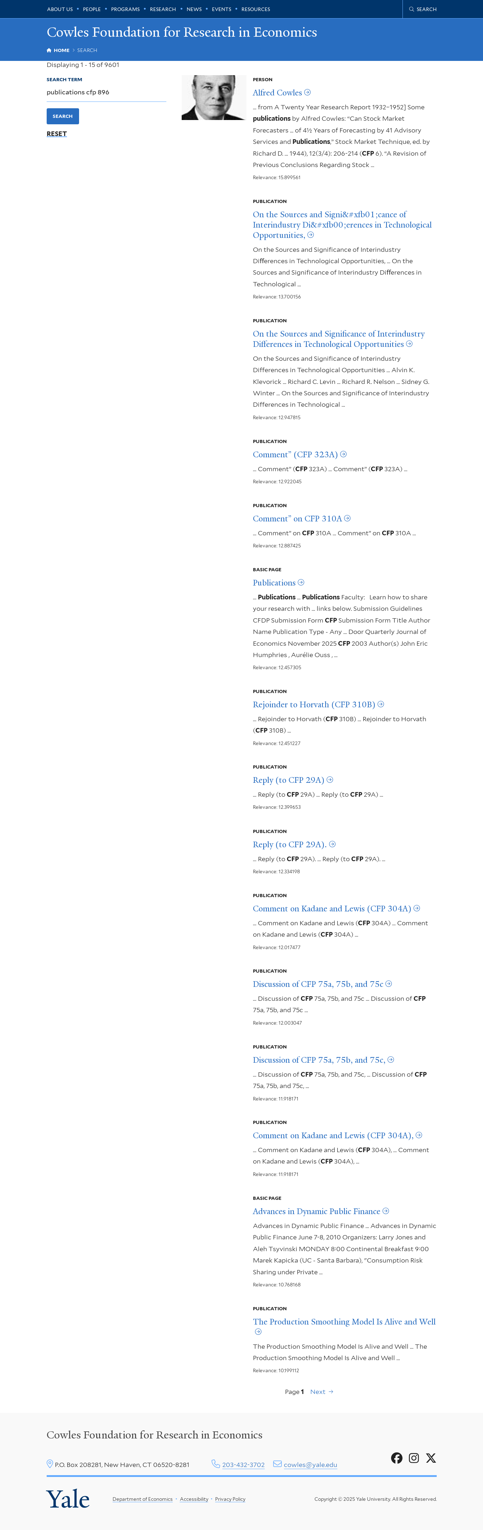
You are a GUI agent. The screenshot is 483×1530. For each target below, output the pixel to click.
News (194, 9)
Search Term (64, 79)
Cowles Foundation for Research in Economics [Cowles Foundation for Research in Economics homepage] (182, 32)
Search (63, 116)
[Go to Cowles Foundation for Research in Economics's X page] (431, 1458)
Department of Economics (143, 1499)
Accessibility (194, 1499)
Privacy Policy (230, 1499)
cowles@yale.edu (310, 1464)
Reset (57, 134)
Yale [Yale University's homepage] (68, 1499)
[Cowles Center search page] (422, 9)
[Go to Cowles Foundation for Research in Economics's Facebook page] (396, 1458)
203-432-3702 (243, 1464)
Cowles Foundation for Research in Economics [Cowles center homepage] (155, 1435)
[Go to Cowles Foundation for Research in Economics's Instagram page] (414, 1458)
